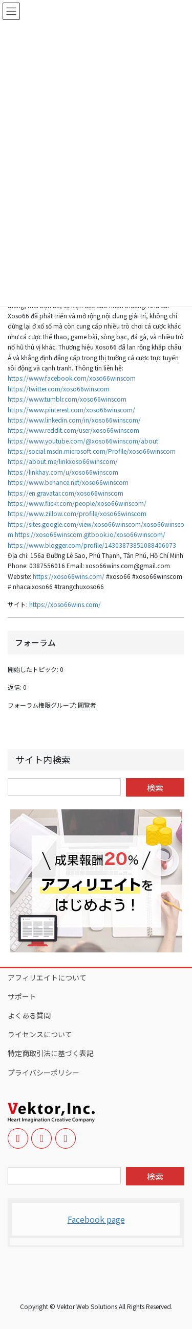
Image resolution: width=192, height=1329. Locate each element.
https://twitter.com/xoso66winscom (59, 388)
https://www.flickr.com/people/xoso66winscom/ (77, 503)
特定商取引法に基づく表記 (51, 1053)
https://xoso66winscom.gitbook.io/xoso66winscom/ (90, 534)
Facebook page (96, 1219)
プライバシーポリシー (43, 1072)
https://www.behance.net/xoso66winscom (68, 482)
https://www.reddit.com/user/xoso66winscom (73, 430)
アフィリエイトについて (47, 977)
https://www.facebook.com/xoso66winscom (72, 378)
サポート (22, 996)
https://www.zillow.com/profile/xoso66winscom (77, 513)
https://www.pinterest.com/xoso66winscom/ (71, 409)
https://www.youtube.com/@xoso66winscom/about (83, 440)
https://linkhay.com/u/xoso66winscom (63, 472)
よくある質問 (29, 1015)
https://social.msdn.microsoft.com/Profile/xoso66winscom (92, 451)
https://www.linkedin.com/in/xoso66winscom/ (74, 419)
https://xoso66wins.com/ (68, 576)
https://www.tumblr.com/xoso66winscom (67, 398)
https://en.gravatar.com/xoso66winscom (65, 492)
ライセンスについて (40, 1034)
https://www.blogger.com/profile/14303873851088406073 (92, 545)
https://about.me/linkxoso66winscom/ (63, 461)
